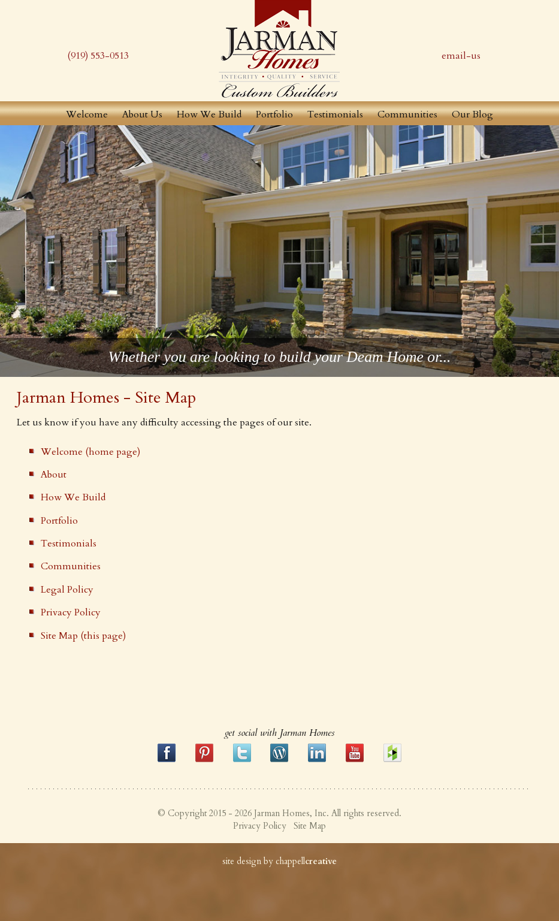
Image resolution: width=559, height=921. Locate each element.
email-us (461, 55)
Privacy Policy (71, 612)
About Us (142, 114)
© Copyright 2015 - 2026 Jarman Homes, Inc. (243, 813)
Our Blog (472, 114)
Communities (407, 114)
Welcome (87, 114)
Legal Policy (67, 589)
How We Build (209, 114)
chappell (306, 861)
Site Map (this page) (83, 635)
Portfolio (274, 114)
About (54, 474)
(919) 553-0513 (98, 55)
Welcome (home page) (90, 451)
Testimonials (335, 114)
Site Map (310, 826)
